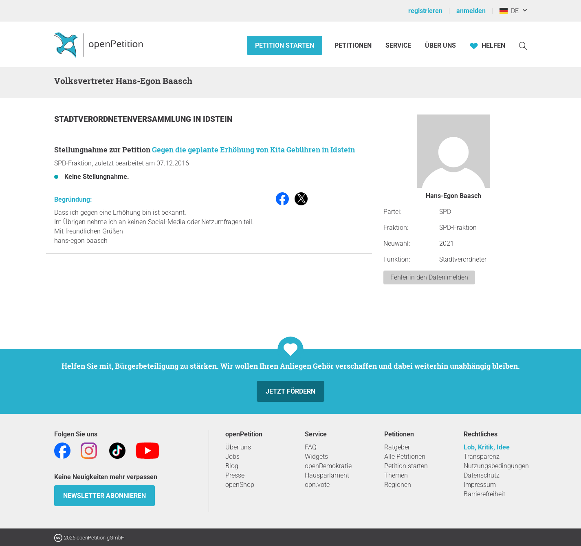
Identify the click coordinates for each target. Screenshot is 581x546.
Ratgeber (397, 447)
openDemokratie (328, 466)
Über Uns (440, 45)
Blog (231, 466)
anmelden (471, 11)
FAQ (311, 447)
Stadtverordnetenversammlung (123, 119)
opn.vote (317, 485)
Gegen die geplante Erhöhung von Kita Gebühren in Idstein (253, 149)
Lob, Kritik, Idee (487, 447)
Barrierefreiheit (484, 494)
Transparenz (482, 456)
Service (398, 45)
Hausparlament (327, 475)
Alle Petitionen (404, 456)
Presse (234, 475)
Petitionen (354, 45)
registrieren (425, 11)
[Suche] (523, 45)
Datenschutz (482, 475)
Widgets (316, 456)
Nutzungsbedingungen (496, 466)
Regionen (397, 485)
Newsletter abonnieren (104, 496)
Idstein (217, 119)
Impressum (480, 485)
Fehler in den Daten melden (429, 277)
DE (509, 11)
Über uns (238, 447)
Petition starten (284, 45)
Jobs (232, 456)
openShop (239, 485)
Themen (396, 475)
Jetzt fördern (290, 391)
